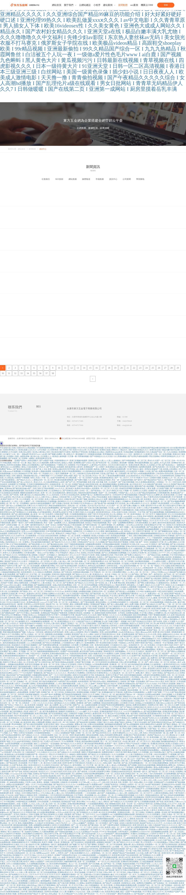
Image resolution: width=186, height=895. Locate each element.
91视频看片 (51, 829)
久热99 (18, 720)
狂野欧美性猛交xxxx (107, 585)
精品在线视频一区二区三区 (138, 690)
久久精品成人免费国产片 (49, 759)
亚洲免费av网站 (14, 598)
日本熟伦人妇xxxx (96, 881)
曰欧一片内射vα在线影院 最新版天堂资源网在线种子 (150, 889)
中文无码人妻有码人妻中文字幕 (122, 596)
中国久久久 (19, 705)
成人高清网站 (142, 581)
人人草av (59, 684)
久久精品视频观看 (147, 862)
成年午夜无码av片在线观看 (17, 821)
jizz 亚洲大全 (67, 870)
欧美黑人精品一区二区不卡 (115, 827)
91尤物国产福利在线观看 (109, 540)
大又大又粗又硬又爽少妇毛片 (17, 862)
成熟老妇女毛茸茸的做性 (54, 632)
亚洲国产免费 (34, 692)
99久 (62, 731)
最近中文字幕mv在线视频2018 (127, 870)
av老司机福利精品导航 (77, 840)
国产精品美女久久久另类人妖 (168, 748)
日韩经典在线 (93, 639)
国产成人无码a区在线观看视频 (172, 795)
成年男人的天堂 (124, 857)
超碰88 (144, 658)
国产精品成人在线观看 (55, 467)
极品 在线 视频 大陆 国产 (54, 516)
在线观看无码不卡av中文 (95, 778)
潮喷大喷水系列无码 (148, 870)
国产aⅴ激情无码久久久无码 (115, 589)
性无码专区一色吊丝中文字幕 (21, 746)
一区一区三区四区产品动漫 (88, 478)
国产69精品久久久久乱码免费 (69, 752)
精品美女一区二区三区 (152, 654)
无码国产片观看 (7, 583)
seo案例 (134, 5)
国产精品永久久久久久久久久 (55, 673)
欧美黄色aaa (5, 546)
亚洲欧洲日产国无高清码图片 (135, 735)
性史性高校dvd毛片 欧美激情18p (46, 806)
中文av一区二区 (99, 476)
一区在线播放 (54, 744)
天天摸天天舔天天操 (128, 508)
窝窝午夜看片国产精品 (144, 643)
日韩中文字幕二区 (37, 589)
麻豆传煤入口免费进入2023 (82, 817)
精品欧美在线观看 (118, 849)
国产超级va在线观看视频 (115, 546)
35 (34, 373)
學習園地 (140, 179)
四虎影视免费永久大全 (100, 561)
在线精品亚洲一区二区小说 (60, 484)
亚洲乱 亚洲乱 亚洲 (100, 606)
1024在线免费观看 (166, 709)
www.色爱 (146, 686)
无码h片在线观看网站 (104, 671)
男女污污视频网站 (91, 632)
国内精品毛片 (63, 555)
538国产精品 (57, 821)
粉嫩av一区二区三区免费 (18, 578)
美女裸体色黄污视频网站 (19, 529)
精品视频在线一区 (100, 716)
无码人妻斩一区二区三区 (29, 690)
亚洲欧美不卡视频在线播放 (122, 769)
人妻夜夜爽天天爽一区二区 (171, 750)
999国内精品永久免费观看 (26, 802)
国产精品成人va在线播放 (125, 591)
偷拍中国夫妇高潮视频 (39, 540)
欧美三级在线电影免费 (22, 667)
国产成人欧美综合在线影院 (66, 887)
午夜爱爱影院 (132, 467)
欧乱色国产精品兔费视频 (87, 570)
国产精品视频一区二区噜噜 (61, 789)
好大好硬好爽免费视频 (46, 812)
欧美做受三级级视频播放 (23, 806)
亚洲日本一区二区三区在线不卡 (27, 857)
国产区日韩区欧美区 (170, 844)
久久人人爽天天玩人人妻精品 (46, 497)
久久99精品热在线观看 (87, 855)
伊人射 (168, 533)
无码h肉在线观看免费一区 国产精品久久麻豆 (126, 469)
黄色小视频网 (30, 628)
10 (59, 368)
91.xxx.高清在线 (53, 495)
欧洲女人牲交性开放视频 (91, 553)
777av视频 (4, 733)
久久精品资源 (57, 720)
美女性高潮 (29, 491)
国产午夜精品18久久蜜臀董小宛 (129, 718)
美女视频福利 (92, 559)
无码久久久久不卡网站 (91, 694)
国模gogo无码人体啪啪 (74, 757)
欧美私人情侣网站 (170, 469)
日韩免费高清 (148, 559)
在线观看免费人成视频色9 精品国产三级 (100, 842)
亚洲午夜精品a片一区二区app (34, 829)
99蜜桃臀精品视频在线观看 (124, 814)
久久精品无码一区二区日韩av (171, 529)
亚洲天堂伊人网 (167, 853)
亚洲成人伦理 (89, 529)
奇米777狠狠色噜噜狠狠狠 (74, 544)
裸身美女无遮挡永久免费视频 (46, 699)
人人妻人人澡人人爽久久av (89, 761)
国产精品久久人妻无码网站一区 (73, 765)
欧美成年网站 (79, 677)
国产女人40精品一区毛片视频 (110, 868)
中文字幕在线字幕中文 (34, 576)
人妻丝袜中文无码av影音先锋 (87, 473)
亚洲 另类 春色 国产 (96, 516)
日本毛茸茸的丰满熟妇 (116, 737)
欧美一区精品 (15, 793)
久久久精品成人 (133, 669)
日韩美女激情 (155, 519)
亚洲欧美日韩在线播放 (130, 862)
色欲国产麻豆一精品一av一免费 (53, 857)
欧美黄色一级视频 (170, 799)
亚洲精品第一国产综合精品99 (72, 842)
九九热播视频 (124, 686)
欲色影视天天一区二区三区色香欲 (142, 645)
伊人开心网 (154, 624)
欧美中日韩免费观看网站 (72, 471)
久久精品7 (60, 769)
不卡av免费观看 (67, 741)
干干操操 (50, 617)
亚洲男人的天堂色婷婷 (26, 868)
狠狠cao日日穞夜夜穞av (31, 465)
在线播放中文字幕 (157, 542)
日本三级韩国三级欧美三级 (92, 748)
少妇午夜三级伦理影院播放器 (31, 892)
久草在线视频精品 (122, 889)
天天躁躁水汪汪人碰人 (119, 645)
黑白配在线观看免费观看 (64, 480)
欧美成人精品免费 (93, 636)
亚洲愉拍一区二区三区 (98, 737)
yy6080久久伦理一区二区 (76, 649)
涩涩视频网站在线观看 (160, 832)
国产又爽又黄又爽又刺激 (175, 581)
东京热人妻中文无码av (115, 791)
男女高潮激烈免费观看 (9, 799)
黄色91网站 (81, 802)
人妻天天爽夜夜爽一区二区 (65, 473)
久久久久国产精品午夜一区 (32, 836)
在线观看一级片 (42, 705)
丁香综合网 (103, 759)
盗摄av (3, 763)
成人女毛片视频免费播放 (38, 686)
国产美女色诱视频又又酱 (68, 600)
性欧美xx (24, 814)
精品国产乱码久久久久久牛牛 (151, 823)
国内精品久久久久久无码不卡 (149, 877)
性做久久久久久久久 (133, 568)
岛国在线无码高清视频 (79, 654)
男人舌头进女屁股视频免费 (87, 821)
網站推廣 (73, 179)
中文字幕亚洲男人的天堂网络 (126, 726)
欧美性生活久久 (67, 868)
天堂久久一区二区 (108, 694)
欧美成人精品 (137, 654)
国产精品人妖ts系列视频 (110, 761)
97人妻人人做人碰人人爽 (60, 561)
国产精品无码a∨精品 (98, 681)
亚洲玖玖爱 (85, 889)
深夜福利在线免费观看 (58, 707)
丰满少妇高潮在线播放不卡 (69, 726)
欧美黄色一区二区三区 (101, 488)
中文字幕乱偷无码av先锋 (12, 870)
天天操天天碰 (27, 551)
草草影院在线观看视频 (22, 701)
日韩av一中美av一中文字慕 (149, 589)
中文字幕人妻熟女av (176, 739)
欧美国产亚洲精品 (91, 759)
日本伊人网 (128, 748)
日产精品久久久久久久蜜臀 (75, 589)
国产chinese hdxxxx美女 (155, 681)
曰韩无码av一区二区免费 (152, 636)
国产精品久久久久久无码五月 (72, 744)
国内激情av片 (175, 619)
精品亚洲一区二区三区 (133, 667)
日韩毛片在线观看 (26, 733)
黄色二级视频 (176, 806)
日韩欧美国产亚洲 (61, 514)
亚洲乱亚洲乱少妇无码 (163, 557)
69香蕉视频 (74, 718)
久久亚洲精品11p (55, 491)
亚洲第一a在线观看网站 (136, 576)
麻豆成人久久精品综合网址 (35, 495)
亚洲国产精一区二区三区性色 (52, 692)
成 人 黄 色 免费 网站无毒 (115, 583)
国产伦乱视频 (152, 527)
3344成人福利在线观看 (122, 679)
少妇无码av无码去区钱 (165, 473)
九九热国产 (113, 482)
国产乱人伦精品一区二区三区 (32, 634)
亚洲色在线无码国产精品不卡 (29, 894)
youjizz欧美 (127, 516)
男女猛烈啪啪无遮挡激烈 (41, 542)
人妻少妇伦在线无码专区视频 (75, 516)
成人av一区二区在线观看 (78, 864)
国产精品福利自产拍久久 (154, 480)
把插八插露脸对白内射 (105, 555)
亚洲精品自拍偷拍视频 (63, 851)
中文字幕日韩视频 (61, 780)
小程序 (96, 5)
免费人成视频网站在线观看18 (40, 825)
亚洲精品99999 (126, 825)
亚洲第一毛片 (127, 782)
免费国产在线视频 (17, 840)
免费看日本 (78, 531)
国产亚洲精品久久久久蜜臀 (150, 855)
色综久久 (177, 808)
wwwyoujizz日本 (16, 774)
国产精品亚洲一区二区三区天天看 (103, 594)
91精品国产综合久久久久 (147, 787)
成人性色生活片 (136, 484)
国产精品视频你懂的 (176, 812)
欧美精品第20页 (33, 602)
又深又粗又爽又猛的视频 (171, 564)
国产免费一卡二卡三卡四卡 (82, 827)
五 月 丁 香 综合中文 (21, 540)
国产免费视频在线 (140, 829)
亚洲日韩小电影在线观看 (62, 574)
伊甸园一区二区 (89, 527)
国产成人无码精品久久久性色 (36, 570)
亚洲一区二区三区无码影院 (83, 789)
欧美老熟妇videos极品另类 (116, 467)
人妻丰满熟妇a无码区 (37, 606)
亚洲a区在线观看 (6, 716)
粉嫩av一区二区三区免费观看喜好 (158, 746)
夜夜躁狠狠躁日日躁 (70, 866)
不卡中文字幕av (78, 885)
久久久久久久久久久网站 (28, 739)
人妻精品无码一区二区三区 (42, 480)
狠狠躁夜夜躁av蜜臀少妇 (166, 765)
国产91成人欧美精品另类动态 (28, 778)
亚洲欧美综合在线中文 (103, 495)
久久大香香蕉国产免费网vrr (11, 688)
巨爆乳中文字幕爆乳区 (134, 570)
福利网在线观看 (145, 467)
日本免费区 (113, 493)
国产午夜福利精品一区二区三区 (134, 461)
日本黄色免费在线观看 (70, 686)
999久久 (164, 729)
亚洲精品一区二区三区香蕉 (70, 536)
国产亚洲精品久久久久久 (122, 817)
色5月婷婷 (74, 503)
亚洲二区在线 (175, 718)
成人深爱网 (54, 705)
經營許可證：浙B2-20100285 (97, 438)
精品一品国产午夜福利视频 (131, 892)
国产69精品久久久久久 (31, 735)
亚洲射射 (72, 465)
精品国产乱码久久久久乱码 (86, 615)
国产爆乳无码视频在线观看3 (170, 658)
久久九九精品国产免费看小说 (159, 817)
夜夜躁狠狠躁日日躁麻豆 (65, 709)
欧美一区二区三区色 (52, 664)
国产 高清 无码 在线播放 (111, 750)
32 (15, 373)
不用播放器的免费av (27, 780)
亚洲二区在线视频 (95, 656)
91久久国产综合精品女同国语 (99, 480)
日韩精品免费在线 (139, 729)
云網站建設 (85, 5)
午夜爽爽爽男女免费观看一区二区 (43, 621)
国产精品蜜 (110, 870)
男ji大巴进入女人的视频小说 (23, 497)
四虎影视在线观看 (126, 879)
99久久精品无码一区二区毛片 (102, 889)
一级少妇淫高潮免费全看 (113, 881)
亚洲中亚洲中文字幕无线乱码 (73, 763)
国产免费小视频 (81, 480)
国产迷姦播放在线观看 (43, 585)
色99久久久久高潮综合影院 (65, 617)
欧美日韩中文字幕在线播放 (142, 857)
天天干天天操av (30, 855)
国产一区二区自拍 (177, 832)
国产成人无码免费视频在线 (132, 763)
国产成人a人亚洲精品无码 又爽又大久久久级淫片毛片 (27, 506)
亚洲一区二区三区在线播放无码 (53, 493)
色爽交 (39, 510)
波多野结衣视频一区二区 (84, 739)
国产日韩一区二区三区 (59, 602)
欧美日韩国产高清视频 (69, 761)
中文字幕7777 (55, 849)
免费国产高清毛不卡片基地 (74, 679)
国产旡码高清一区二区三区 (88, 540)
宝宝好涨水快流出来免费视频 (21, 791)
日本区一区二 (84, 491)
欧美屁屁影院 (83, 681)
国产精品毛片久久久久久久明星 (64, 542)
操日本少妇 (138, 748)
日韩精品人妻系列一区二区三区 (131, 784)
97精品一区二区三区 (119, 574)
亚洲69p (36, 774)
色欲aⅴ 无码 (131, 720)
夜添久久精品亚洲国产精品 (125, 611)
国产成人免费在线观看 (9, 649)
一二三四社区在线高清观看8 (160, 806)
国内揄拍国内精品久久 (170, 741)
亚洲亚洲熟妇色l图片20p (59, 654)
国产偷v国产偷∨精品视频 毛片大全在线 (110, 503)
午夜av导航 (137, 851)
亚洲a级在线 (100, 675)
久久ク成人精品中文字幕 (30, 844)
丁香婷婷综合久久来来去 (98, 667)
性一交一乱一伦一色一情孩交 (148, 566)
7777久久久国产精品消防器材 (174, 692)
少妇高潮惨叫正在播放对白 (32, 834)
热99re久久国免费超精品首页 (88, 617)
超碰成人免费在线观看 (78, 754)
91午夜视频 (26, 471)
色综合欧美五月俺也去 (9, 883)
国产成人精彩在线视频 (20, 514)
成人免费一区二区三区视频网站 (20, 729)
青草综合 (101, 870)
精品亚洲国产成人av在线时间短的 (153, 868)
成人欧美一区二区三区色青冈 (41, 514)
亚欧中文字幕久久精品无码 (98, 649)
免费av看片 (140, 673)
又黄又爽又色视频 (74, 797)
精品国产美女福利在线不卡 (67, 829)
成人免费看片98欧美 (53, 808)
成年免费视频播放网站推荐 (90, 521)
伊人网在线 (170, 735)
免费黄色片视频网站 (145, 883)
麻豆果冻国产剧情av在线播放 (91, 651)
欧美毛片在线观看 (167, 624)
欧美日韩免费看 (9, 574)
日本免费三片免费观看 (80, 645)
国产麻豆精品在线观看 (22, 469)
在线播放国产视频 (67, 733)
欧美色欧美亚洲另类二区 (14, 639)
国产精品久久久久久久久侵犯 (128, 842)
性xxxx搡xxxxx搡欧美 (97, 686)
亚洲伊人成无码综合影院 (28, 709)
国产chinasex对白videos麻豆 (11, 585)
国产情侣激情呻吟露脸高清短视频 (119, 806)
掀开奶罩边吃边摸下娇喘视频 (156, 875)
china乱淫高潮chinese (126, 632)
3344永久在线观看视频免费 (55, 860)
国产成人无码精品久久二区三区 (174, 519)
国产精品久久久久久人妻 (82, 574)
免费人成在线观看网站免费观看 (35, 889)
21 (128, 368)
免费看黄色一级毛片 (49, 844)
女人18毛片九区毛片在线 (28, 787)
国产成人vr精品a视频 (115, 604)
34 (28, 373)
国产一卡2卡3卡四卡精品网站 (60, 675)
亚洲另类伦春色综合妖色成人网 (159, 688)
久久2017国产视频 (160, 739)
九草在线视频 (175, 521)
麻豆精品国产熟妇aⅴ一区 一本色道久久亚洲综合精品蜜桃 (138, 694)
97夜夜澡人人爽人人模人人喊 (169, 838)
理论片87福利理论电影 (151, 866)
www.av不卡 (45, 602)
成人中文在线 (38, 750)
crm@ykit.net (127, 425)
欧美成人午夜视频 (72, 521)
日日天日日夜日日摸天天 (118, 465)
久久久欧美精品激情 (178, 829)
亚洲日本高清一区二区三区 (159, 887)
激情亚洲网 (33, 564)
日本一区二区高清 (113, 774)
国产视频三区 (74, 844)
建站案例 (107, 5)
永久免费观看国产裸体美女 (128, 594)
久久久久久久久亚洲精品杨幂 (120, 615)
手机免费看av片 (172, 757)
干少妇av (165, 619)
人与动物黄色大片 (104, 855)
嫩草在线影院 (120, 471)
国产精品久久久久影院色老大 (99, 754)
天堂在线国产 (111, 894)
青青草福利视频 (156, 690)
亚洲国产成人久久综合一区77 (76, 667)
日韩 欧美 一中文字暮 (136, 512)
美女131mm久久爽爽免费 (111, 510)
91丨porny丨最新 (69, 821)
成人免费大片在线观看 (123, 519)
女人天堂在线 (28, 662)
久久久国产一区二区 (115, 506)
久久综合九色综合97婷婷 (14, 626)
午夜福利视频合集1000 (78, 656)
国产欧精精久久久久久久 (18, 875)
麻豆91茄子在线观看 (126, 778)
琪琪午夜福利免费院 (77, 735)
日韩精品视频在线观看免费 (174, 538)
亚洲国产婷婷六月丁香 (10, 499)
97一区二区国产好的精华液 (89, 847)
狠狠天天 (180, 684)
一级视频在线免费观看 (15, 664)
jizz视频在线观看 (46, 639)
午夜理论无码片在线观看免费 (159, 497)
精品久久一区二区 (168, 789)
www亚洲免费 (27, 587)
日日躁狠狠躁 (64, 645)
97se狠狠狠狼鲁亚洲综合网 (134, 838)
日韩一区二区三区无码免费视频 (85, 585)
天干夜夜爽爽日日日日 (53, 596)
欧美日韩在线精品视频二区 (129, 619)
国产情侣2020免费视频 (51, 643)
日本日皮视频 (166, 694)
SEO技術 (59, 179)
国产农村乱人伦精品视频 (95, 546)
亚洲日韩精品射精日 (65, 739)
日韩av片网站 (174, 842)
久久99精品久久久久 (42, 641)
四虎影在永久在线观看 (118, 690)
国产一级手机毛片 (156, 574)
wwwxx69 (144, 544)
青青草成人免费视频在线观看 (34, 617)
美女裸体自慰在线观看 (19, 761)
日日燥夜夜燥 (31, 536)
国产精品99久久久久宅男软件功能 (69, 549)
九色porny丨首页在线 (35, 632)
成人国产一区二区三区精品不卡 (132, 789)
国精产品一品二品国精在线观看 (85, 705)
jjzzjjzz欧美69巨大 (11, 731)
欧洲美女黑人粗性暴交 (40, 546)
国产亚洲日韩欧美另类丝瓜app (160, 722)
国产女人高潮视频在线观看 (145, 802)
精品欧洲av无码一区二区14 (59, 776)
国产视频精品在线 (165, 531)
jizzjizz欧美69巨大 (133, 476)
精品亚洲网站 (81, 696)
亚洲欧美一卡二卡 (178, 583)
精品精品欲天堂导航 (150, 656)
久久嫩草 (140, 585)
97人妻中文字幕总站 (155, 587)
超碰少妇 (48, 797)
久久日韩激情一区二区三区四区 (31, 499)
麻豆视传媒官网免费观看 (94, 744)
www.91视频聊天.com (104, 814)
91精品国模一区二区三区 (139, 602)
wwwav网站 (4, 840)
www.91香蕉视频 (41, 877)
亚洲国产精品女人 (57, 521)
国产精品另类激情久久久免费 (51, 814)
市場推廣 (100, 179)
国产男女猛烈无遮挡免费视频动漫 (35, 849)
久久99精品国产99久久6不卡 (171, 510)
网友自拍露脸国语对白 (58, 506)
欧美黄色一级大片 (151, 499)
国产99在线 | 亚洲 (160, 621)
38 (53, 373)
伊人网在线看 (71, 478)
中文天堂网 (109, 471)
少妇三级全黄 (17, 699)
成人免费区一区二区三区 (133, 578)
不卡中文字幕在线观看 (108, 832)
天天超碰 (124, 564)
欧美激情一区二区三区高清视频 (32, 797)
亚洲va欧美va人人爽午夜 (89, 587)
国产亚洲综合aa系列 (71, 491)
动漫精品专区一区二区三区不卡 (140, 793)
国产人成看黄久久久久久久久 (86, 868)
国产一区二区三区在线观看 (29, 566)
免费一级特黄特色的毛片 (35, 525)
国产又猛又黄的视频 (126, 482)
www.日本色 (137, 516)
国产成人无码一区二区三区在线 (145, 808)
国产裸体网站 (168, 761)
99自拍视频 (13, 690)
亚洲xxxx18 (128, 881)
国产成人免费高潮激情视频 (138, 827)
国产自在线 (99, 583)
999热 (2, 795)
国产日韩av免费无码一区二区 (137, 737)
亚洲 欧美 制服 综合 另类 (68, 564)
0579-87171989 (77, 421)
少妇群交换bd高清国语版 (96, 840)
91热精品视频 (23, 611)
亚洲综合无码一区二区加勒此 (103, 591)
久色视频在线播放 (152, 789)
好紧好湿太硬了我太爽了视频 (75, 499)
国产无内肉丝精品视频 (155, 759)
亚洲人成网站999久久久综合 (168, 634)
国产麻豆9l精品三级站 (113, 696)
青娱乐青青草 (121, 585)
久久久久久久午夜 (93, 533)
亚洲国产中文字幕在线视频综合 (48, 868)
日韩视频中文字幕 (67, 615)
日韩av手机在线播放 (99, 497)
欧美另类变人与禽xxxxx (174, 802)
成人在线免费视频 (116, 667)
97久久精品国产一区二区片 (126, 875)
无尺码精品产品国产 (173, 892)
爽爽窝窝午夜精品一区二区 (72, 875)
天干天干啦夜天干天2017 (140, 478)
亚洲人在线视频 (137, 557)
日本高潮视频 (39, 746)
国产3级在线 (83, 772)
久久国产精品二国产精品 (81, 497)
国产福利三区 (81, 701)
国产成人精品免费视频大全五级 (49, 767)
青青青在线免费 (153, 836)
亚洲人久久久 (64, 838)
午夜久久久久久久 (7, 686)
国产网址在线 (44, 787)
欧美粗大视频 (11, 894)
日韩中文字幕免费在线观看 (64, 716)
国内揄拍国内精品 (56, 701)
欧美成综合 (14, 819)
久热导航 (124, 551)
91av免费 (168, 587)
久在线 (148, 471)
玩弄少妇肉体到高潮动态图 (111, 866)
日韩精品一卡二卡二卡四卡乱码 (169, 482)
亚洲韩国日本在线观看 (14, 617)
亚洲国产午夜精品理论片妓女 (66, 855)
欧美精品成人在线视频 (173, 568)
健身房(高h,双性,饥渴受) (108, 647)
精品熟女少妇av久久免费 (98, 499)
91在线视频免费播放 (96, 804)
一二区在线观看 (90, 793)
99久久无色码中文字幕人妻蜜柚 (82, 671)
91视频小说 (145, 744)
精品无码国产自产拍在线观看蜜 (18, 675)
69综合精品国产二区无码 (10, 814)
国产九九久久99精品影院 (105, 581)
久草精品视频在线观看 (111, 544)
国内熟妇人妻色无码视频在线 (64, 647)
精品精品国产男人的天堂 (118, 699)
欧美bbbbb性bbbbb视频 (96, 791)
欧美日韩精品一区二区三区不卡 (143, 514)
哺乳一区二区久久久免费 (169, 705)
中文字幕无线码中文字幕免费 (95, 501)
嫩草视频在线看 (69, 684)
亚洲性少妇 (93, 461)
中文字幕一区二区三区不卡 (173, 714)
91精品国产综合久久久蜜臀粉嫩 (88, 621)
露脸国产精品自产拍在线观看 (124, 853)
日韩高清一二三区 (29, 703)
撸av (145, 497)
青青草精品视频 (21, 686)
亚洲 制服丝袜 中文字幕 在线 (44, 718)
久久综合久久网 (170, 823)
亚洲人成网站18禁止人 (98, 731)
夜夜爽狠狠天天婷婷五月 (28, 883)
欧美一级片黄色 (132, 714)
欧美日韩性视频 (41, 714)
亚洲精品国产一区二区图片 (94, 467)
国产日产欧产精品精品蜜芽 (147, 709)
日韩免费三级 (124, 473)
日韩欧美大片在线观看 (69, 782)
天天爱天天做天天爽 (63, 817)
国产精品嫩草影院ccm (114, 609)
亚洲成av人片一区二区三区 (172, 478)
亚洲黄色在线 (132, 589)
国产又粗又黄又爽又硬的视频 (95, 508)
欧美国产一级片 (111, 744)
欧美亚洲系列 (26, 572)
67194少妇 (10, 795)
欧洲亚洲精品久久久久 (67, 621)
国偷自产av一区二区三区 (123, 671)
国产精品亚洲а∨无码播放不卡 (11, 855)
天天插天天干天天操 (94, 872)
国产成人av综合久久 (25, 482)
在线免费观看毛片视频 (170, 671)
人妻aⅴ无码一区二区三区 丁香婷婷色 (154, 677)
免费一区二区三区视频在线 (22, 810)
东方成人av (39, 860)
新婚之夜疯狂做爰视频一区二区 (92, 860)
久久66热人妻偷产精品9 (115, 722)
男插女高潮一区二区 (16, 737)
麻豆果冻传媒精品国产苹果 (47, 628)
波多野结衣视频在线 (94, 883)
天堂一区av (115, 630)
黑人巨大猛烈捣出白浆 (173, 613)
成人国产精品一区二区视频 (111, 864)
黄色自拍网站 (101, 602)
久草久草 (18, 568)
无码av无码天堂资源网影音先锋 (107, 529)
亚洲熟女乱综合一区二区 (69, 806)
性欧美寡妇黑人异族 (175, 821)
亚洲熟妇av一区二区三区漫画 (127, 660)
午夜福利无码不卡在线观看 (10, 836)
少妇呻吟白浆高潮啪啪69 (16, 636)
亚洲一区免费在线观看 (126, 634)
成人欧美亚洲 (30, 705)
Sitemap (113, 438)
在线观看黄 (56, 471)
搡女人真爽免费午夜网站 (80, 604)
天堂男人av (36, 667)
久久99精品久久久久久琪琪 (154, 696)
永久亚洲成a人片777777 (157, 553)
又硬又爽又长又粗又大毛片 (108, 624)
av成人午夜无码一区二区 (46, 598)
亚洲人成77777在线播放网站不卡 (23, 538)
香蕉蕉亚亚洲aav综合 (83, 716)
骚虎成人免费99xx (101, 469)
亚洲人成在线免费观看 (109, 632)
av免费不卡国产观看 (154, 692)
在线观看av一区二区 (153, 844)
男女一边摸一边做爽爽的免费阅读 (121, 523)
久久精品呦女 (104, 677)
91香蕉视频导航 (164, 493)
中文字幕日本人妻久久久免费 (62, 810)
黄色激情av (131, 585)
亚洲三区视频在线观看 (78, 461)
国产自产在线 (17, 772)
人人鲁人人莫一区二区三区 (138, 572)
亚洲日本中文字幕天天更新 (72, 529)
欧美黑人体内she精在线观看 (76, 609)
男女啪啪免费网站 (22, 647)
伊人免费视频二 (119, 525)
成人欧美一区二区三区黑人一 (134, 731)
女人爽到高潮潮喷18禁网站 (169, 540)
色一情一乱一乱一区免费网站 (17, 503)
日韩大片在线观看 (58, 636)
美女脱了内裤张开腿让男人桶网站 (92, 564)
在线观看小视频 (59, 649)
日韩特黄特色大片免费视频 (46, 501)
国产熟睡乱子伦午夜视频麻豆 (41, 611)
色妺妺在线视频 (129, 864)
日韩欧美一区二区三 (11, 748)
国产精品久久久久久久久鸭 (146, 634)
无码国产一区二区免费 (37, 656)
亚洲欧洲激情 (135, 686)
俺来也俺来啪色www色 (114, 531)
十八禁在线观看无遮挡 (27, 879)
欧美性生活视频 (71, 591)
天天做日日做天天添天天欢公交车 (63, 772)
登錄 (166, 5)
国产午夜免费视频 (76, 641)
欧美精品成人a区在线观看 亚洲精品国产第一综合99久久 (26, 754)
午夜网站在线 (35, 842)
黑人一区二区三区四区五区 (111, 741)
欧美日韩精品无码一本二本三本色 (134, 774)
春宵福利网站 (86, 726)
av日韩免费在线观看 (101, 664)
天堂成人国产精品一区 (109, 473)
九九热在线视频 (26, 744)
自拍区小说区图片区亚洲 (129, 823)
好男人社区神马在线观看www (11, 679)
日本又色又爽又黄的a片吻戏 (126, 752)
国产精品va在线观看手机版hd (92, 568)
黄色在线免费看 (92, 735)
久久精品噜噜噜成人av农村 (54, 482)
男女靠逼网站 (17, 724)
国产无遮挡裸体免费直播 (49, 645)
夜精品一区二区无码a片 (168, 499)
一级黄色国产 (180, 465)
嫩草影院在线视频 (27, 658)
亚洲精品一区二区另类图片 (98, 823)
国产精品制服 (90, 658)
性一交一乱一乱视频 (45, 819)
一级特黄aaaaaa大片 (123, 688)
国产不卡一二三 (109, 718)
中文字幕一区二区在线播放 (40, 574)
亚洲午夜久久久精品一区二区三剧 (78, 606)
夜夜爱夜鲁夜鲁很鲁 (100, 690)
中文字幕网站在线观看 (122, 600)
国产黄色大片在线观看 (102, 787)
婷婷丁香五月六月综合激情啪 (65, 847)
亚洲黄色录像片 (138, 501)
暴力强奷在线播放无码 (48, 681)
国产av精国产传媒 (46, 461)
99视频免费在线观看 (93, 544)
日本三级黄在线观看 (63, 774)
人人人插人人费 (21, 872)
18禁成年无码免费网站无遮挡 (154, 675)
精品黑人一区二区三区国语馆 (31, 838)
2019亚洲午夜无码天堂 (138, 564)
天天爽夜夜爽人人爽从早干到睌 (17, 654)
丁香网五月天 (62, 465)
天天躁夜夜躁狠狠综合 (78, 514)
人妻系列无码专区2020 (171, 664)
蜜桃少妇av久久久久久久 (175, 797)
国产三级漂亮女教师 (111, 825)
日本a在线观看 (43, 802)
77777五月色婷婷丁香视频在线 (31, 673)
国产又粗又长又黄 (103, 658)
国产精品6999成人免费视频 (158, 555)
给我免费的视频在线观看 (104, 819)
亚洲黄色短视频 (132, 613)
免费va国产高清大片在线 (30, 527)
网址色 (143, 465)
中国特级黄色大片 (61, 461)
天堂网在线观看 (126, 701)
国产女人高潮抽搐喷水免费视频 (114, 553)
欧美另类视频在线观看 (133, 675)
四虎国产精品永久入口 (156, 735)
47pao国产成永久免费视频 (51, 694)
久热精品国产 (84, 829)
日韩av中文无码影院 (69, 664)
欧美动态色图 (169, 495)
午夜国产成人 (123, 493)
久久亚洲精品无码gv (166, 787)
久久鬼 (143, 688)
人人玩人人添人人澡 (37, 804)
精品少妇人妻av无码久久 (114, 748)
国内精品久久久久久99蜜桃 (65, 703)
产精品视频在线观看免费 (165, 486)
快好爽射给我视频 (142, 561)
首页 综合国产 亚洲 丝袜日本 (150, 660)
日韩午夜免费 (112, 686)
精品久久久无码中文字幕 (139, 624)
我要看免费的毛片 (104, 767)
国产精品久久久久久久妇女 (146, 684)
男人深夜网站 (77, 774)
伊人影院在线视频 (103, 551)
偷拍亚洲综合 (111, 778)
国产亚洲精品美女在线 (94, 877)
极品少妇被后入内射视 (117, 716)
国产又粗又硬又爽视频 (67, 883)
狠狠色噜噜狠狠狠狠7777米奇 (87, 709)
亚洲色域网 (43, 737)
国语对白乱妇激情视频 (147, 765)
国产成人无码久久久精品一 (50, 866)
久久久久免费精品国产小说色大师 (137, 609)
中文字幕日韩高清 (136, 699)
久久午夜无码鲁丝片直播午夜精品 (59, 677)
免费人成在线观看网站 (171, 617)
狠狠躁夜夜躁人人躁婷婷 (117, 681)
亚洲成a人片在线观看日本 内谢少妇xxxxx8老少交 (154, 703)
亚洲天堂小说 (37, 741)
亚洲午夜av (88, 875)
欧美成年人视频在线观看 (41, 471)
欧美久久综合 (98, 827)
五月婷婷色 (91, 879)
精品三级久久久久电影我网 (38, 463)
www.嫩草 (83, 712)
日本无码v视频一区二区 (80, 561)
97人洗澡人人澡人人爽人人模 (54, 510)
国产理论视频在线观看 (109, 857)
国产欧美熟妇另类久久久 (32, 486)
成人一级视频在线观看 (149, 606)
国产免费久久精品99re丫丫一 (135, 555)
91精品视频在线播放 (80, 628)
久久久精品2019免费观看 (42, 572)
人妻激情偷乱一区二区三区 (101, 853)
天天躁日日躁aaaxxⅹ (141, 519)
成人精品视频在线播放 (108, 484)
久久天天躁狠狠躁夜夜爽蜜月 (130, 617)
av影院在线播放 (22, 521)
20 (121, 368)
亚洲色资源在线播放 (170, 712)
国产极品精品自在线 (55, 544)
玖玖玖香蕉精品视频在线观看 (174, 570)
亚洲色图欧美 (179, 881)
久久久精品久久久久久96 (47, 752)
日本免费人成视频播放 (24, 581)
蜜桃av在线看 (47, 660)
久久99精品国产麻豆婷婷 (153, 484)
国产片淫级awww (16, 596)
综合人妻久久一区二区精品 (41, 647)
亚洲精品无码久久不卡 (46, 769)
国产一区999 (144, 542)
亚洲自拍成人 (114, 649)
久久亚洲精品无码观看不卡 (118, 602)
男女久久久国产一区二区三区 (159, 461)
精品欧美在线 (18, 570)
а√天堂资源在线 (102, 596)
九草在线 (9, 853)
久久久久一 (148, 557)
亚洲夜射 (80, 703)
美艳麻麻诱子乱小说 (37, 761)
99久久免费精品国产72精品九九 (169, 639)
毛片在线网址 (68, 527)
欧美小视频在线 (114, 497)
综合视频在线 (138, 797)
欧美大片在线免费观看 (61, 825)
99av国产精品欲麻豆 (153, 784)
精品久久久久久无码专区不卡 (30, 731)
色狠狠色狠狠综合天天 (20, 842)
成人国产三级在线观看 (44, 780)
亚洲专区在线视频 (51, 892)
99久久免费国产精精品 (140, 521)
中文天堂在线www (86, 503)
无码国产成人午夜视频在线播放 (123, 787)
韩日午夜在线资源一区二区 (25, 716)
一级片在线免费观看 (138, 527)
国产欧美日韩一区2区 (51, 731)
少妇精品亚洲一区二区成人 (153, 568)
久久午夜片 (139, 795)
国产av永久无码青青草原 (124, 598)
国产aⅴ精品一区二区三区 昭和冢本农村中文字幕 (34, 630)
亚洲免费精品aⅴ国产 (28, 819)
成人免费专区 (152, 658)
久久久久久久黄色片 (45, 855)
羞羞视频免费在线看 (76, 523)
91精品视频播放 (96, 718)
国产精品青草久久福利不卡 (131, 636)
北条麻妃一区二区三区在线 (27, 681)
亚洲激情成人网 (91, 677)
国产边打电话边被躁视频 (48, 564)
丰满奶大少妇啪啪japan (140, 834)
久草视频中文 (34, 583)
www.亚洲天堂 (20, 726)
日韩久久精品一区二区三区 (172, 814)
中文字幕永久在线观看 (167, 684)
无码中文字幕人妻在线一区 (27, 847)
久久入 (36, 639)
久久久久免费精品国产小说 (171, 589)
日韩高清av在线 (170, 602)
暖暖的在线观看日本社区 (30, 493)
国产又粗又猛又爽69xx (103, 817)
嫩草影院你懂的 (150, 748)
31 (9, 373)
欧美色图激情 (165, 836)
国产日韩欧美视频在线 (34, 523)
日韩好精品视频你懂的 (48, 883)
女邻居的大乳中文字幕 (95, 589)
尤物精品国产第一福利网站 (84, 611)
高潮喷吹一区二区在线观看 (142, 628)
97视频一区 (127, 491)
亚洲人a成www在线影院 (74, 632)
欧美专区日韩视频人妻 (34, 664)
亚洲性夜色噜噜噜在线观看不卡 (15, 656)
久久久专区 (31, 726)
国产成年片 (138, 480)
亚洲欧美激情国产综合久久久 (111, 712)
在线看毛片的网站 (32, 832)
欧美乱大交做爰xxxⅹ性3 (101, 536)
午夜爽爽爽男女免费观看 (59, 546)
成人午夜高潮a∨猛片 (158, 752)
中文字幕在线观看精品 (12, 551)
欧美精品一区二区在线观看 (107, 619)
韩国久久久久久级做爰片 (175, 585)
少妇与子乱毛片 (61, 823)
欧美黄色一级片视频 (80, 881)
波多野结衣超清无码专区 (175, 731)
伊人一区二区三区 (36, 591)
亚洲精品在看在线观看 (38, 529)
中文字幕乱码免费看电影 (67, 598)
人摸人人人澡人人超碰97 (86, 684)
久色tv (108, 769)
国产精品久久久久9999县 (84, 583)
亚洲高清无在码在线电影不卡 (38, 636)
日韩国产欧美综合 (111, 784)
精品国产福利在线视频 (29, 519)
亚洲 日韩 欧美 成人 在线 (142, 825)
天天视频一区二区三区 (27, 651)
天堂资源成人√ (173, 737)
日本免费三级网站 (29, 684)
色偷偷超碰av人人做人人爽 (116, 793)
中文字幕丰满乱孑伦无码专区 (23, 619)
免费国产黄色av (6, 469)
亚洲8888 (8, 488)
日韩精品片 (167, 660)
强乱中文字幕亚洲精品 (47, 885)
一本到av (153, 572)
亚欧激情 (68, 814)
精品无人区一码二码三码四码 (64, 722)
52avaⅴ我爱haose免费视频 (174, 647)
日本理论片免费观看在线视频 (17, 589)
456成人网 (127, 741)
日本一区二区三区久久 (131, 658)
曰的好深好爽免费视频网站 (94, 774)
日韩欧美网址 (91, 624)
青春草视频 (151, 546)
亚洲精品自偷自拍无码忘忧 (122, 772)
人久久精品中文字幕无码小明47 (87, 669)
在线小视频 (27, 774)
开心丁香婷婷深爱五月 (110, 617)
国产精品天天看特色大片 (55, 746)
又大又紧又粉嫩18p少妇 (170, 596)
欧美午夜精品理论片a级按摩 (151, 724)
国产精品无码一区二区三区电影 (121, 561)
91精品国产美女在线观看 (67, 681)
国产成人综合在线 (177, 544)
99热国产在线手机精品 (126, 641)
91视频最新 (86, 536)
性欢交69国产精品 (172, 759)
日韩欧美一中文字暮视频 (164, 643)
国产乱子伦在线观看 (42, 810)
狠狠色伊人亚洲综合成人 (109, 559)
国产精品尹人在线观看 (112, 883)
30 (3, 373)
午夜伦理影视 (117, 836)
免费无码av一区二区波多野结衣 (127, 757)
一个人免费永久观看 (158, 561)
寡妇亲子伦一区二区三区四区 (57, 604)
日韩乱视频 (4, 538)
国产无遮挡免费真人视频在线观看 (31, 669)
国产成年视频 (164, 544)
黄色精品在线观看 (38, 568)
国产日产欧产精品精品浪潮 (87, 538)
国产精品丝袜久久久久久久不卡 (117, 557)
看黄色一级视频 (43, 782)
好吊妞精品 (82, 791)
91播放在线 (138, 549)
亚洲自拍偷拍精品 (102, 789)
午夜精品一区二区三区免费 (64, 819)
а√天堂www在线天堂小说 (66, 812)
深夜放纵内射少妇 (30, 476)
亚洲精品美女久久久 (66, 872)
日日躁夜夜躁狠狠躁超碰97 (121, 810)
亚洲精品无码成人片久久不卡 (165, 804)
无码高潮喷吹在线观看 (74, 793)
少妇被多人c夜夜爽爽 (128, 587)
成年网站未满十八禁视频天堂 (162, 881)
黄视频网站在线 (51, 750)
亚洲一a (54, 853)
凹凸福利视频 (67, 787)
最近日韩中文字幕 (51, 834)
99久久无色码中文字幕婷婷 (10, 834)
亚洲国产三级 (95, 692)
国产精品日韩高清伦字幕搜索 (116, 542)
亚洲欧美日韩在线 (75, 613)
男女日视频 (127, 729)
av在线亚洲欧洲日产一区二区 (89, 750)
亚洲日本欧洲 (134, 465)
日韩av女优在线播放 (157, 679)
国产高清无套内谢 (89, 834)
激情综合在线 (71, 493)
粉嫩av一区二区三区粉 (118, 576)
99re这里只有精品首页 (45, 538)
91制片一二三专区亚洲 (83, 787)
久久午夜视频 (143, 752)
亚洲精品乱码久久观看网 (58, 877)
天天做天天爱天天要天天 (91, 626)
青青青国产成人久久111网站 (83, 634)
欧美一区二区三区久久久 (141, 741)
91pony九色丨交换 (83, 892)
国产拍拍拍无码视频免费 (72, 694)
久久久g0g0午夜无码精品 (21, 741)
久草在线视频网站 (79, 879)
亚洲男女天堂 (153, 705)
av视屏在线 (21, 660)
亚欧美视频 (116, 551)
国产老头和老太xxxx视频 (51, 870)
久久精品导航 (140, 860)
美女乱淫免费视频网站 (51, 508)
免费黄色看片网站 (48, 566)
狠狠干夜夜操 (103, 615)
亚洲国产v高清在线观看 (160, 503)
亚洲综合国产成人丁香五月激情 (20, 533)
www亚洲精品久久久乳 (160, 851)
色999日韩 (162, 598)
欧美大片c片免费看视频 (172, 669)
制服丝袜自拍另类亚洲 (153, 570)
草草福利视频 (81, 482)
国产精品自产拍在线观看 (14, 628)
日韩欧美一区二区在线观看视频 (133, 630)
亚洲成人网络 (125, 654)
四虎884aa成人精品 (76, 877)
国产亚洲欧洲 (68, 583)
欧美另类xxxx (8, 726)
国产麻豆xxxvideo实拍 (13, 889)
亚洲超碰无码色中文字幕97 (48, 615)
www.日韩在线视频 (34, 643)
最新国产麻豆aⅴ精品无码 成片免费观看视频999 (52, 827)
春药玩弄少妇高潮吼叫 (97, 566)
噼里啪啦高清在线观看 (60, 641)
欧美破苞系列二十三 (143, 538)
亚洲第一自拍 (109, 578)
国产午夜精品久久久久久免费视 (152, 847)
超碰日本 (119, 578)
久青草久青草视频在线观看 (129, 626)
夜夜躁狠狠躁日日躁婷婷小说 (131, 540)
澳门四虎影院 (45, 720)
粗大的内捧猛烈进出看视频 (139, 664)
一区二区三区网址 (138, 812)
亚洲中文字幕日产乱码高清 (129, 744)
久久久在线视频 (118, 754)
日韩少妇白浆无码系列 (54, 862)
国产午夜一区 (173, 819)
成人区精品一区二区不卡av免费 (76, 720)
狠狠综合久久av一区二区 (133, 696)
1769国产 (71, 707)
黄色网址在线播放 (29, 671)
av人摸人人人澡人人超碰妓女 (109, 461)
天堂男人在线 (30, 782)
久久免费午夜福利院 (44, 658)
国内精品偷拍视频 (20, 825)
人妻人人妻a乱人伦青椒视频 (116, 765)
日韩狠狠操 (124, 624)
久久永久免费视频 (8, 521)
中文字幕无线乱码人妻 (114, 516)
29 (178, 368)
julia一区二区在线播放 (90, 857)
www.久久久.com (165, 626)
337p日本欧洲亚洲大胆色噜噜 (158, 576)
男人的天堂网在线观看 (86, 598)
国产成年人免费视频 (93, 703)
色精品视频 (167, 849)
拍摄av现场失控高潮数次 (144, 510)
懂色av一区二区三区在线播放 (27, 759)
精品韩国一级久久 (141, 772)
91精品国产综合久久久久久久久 (165, 825)
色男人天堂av (35, 478)
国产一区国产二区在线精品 (89, 866)
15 (90, 368)
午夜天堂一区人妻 (19, 463)
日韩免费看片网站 (119, 572)
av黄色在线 (80, 778)
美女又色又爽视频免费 (103, 486)
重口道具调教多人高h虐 (19, 712)
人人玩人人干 (95, 782)
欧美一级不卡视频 (122, 527)
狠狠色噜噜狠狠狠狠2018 (118, 499)
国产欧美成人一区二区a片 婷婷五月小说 (106, 491)
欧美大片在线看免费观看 (115, 568)
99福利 (9, 860)
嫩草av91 (80, 643)
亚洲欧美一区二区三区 (118, 664)
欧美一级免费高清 (176, 677)
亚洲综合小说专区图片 (74, 769)
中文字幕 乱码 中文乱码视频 (114, 714)
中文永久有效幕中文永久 (16, 602)
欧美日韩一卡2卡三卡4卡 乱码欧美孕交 (151, 819)
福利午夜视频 (106, 525)
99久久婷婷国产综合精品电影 (55, 836)
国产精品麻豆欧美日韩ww (44, 817)
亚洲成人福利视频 (41, 587)
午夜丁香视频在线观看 (157, 615)
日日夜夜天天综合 (127, 703)
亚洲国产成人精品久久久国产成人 (153, 604)
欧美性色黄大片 (52, 568)
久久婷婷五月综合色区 (51, 765)
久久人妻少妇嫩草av (67, 892)
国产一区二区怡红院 (32, 679)
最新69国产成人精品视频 (144, 486)
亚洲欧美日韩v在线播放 (61, 881)
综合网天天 (82, 566)
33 (21, 373)
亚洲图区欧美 (105, 847)
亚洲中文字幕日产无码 (115, 675)
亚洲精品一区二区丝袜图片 (164, 628)
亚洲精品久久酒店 (129, 840)
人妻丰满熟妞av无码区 (32, 870)
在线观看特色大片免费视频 (22, 827)
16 (96, 368)
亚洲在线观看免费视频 (46, 684)
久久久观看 (148, 782)
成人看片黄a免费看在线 (48, 712)
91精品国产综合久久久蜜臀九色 (150, 495)
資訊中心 (46, 149)
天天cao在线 (13, 851)
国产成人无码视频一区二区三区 (151, 647)
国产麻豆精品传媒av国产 (22, 488)
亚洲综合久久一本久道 (102, 574)
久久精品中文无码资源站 (44, 823)
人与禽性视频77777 (46, 476)
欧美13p (113, 641)
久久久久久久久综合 (45, 703)
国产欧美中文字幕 (47, 774)
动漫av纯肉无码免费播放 (62, 585)
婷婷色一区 (117, 729)
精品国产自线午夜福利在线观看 (139, 716)
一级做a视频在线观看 (163, 559)
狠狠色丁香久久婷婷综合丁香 (12, 832)
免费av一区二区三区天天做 (126, 581)
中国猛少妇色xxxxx (29, 615)
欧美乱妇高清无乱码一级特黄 (11, 604)
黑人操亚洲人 (134, 551)
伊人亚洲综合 (156, 686)
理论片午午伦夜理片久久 (59, 754)
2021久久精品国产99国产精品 (77, 594)
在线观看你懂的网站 (27, 649)
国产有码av (9, 705)
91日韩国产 (59, 476)
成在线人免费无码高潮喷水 (136, 705)
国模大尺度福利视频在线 (91, 752)
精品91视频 (92, 654)
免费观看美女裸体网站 (67, 519)
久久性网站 (132, 877)
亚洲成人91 (83, 686)
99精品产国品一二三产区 (75, 533)
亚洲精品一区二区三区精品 (170, 611)
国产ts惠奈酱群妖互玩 (37, 600)
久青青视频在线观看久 (155, 860)
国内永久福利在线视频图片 (41, 503)
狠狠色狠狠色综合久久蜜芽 (104, 660)
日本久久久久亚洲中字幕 (131, 656)
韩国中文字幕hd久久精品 (13, 662)
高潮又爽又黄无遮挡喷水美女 (150, 714)
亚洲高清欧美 (106, 808)
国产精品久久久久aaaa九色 (44, 533)
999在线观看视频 (157, 602)
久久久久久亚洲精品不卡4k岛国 (86, 832)
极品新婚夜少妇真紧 (163, 516)
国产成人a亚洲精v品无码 (76, 576)
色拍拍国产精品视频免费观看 (147, 529)
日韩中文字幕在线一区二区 (146, 531)
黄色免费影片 (131, 583)
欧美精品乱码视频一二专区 (122, 536)
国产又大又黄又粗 (86, 630)
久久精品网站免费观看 (100, 549)
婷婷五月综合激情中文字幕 (83, 675)
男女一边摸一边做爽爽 (53, 523)
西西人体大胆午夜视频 (19, 769)
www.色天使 (169, 791)
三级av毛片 (156, 600)
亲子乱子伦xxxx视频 (95, 701)
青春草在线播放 (133, 606)
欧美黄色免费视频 (170, 690)
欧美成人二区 (129, 531)
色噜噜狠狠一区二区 (140, 679)
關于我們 (68, 5)
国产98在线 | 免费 (17, 495)
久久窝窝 (171, 621)
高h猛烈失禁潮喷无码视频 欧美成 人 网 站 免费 (137, 488)
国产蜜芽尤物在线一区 (92, 525)
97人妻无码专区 (45, 690)
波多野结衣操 (74, 889)
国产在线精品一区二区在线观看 (165, 883)
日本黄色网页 (11, 669)
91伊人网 (110, 739)
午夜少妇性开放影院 (165, 591)
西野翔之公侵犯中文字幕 (172, 578)
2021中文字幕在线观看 (168, 606)
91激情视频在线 (127, 510)
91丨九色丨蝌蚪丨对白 (14, 829)
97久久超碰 (165, 566)
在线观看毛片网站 (103, 772)
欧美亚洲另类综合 (103, 512)
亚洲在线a (26, 568)
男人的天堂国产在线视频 (43, 581)
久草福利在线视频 (29, 598)
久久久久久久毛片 (46, 851)
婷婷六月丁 (34, 712)
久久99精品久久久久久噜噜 (94, 531)
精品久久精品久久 (115, 838)
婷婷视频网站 (120, 651)
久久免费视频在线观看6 (36, 864)
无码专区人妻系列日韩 (93, 714)
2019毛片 (22, 594)
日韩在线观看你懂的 (135, 799)
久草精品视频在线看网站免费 (125, 885)
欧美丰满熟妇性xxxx (121, 733)
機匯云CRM (147, 5)
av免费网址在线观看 (40, 701)
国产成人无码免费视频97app (52, 679)
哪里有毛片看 (179, 726)
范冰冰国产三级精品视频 (128, 647)
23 (140, 368)
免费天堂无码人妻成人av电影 (61, 463)
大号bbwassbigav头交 (49, 696)
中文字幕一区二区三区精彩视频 (92, 806)
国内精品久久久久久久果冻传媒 (70, 501)
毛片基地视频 (33, 578)
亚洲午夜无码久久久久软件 (20, 549)
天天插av (78, 527)
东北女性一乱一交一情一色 (10, 703)
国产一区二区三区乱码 (67, 696)
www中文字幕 (88, 746)
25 (153, 368)
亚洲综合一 (161, 649)
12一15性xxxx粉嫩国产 (78, 823)
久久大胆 (114, 488)
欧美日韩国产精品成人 (173, 594)
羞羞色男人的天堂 (34, 594)
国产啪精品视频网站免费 (109, 587)
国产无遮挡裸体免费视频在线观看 (147, 776)
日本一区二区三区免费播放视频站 (156, 667)
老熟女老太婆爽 (73, 860)
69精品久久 (53, 587)
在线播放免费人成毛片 (12, 684)
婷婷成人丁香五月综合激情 (136, 722)
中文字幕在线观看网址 (19, 544)
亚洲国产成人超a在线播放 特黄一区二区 (164, 491)
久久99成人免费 (142, 853)
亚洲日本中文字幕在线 (53, 688)
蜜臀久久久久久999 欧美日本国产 (76, 688)
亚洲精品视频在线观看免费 (13, 491)
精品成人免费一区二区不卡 (58, 656)
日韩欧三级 (133, 542)
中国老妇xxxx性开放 (126, 643)
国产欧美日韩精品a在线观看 (63, 662)
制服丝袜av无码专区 (109, 626)
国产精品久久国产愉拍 (132, 866)
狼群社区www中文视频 (143, 879)
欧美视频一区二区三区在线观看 (56, 671)
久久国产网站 (28, 699)
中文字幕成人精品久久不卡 (153, 892)
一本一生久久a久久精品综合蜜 (108, 862)
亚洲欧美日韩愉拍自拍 (126, 684)
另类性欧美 (178, 720)
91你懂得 (67, 634)
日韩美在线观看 (47, 735)
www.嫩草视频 (94, 510)
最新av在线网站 (143, 791)
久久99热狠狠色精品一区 (26, 767)
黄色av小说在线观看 (29, 467)
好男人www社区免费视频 (18, 881)
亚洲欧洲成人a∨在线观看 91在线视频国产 (36, 748)
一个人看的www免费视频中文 (98, 780)
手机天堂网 (119, 555)
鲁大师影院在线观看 (86, 581)
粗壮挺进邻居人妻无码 (74, 467)
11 (65, 368)
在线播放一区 (88, 613)
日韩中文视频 (34, 814)
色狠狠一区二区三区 (9, 694)
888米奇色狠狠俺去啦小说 (151, 619)
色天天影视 (108, 885)
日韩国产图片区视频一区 (84, 662)
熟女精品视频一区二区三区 (29, 887)
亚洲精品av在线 (93, 808)
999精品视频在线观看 (130, 868)
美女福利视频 (120, 799)
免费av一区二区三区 (142, 881)
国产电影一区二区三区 (54, 589)
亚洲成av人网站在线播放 (26, 510)
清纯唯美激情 (176, 632)
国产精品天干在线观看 (173, 480)
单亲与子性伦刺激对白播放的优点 (168, 778)
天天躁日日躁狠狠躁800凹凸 (38, 484)
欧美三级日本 (170, 681)
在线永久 (142, 836)
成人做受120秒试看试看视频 (23, 877)
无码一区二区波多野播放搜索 (23, 789)
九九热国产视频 (163, 488)
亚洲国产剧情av (20, 461)
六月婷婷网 (76, 748)
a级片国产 (101, 793)
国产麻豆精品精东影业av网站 (152, 551)
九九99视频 (100, 542)
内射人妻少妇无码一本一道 (27, 757)
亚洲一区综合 (50, 525)
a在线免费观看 (22, 692)
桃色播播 (56, 660)
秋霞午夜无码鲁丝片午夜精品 (31, 624)
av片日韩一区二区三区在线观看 (65, 630)
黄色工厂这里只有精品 (154, 673)
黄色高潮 (90, 679)
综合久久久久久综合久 (53, 626)
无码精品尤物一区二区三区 (10, 486)
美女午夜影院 (148, 516)
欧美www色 (36, 508)
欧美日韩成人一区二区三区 (11, 866)
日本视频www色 (97, 892)
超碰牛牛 (29, 639)
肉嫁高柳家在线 (70, 862)
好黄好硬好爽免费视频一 (77, 804)
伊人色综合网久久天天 (170, 508)
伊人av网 (168, 542)
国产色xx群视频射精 (131, 724)
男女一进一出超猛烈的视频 (122, 480)
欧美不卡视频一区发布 (51, 842)
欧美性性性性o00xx (112, 701)
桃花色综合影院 (161, 862)
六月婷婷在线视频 (140, 817)
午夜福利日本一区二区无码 (39, 561)
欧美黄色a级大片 (129, 750)
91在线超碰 (106, 521)
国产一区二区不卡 (122, 478)
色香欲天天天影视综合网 (176, 525)
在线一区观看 (22, 804)
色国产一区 (103, 493)
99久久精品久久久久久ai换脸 (146, 598)
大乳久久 (42, 467)
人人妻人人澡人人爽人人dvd (151, 780)
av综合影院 (43, 776)
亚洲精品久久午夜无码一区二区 (106, 776)
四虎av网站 (138, 782)
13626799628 (127, 421)
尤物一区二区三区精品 (105, 598)
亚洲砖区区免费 (41, 491)
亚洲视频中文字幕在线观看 (100, 628)
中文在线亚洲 (131, 471)
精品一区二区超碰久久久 (43, 473)
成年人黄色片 (167, 726)
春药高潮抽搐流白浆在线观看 (14, 643)
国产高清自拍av (168, 465)
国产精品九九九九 (24, 480)
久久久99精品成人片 (100, 699)
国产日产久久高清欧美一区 (87, 647)
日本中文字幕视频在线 (49, 778)
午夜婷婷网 (54, 782)
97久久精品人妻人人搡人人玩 (52, 793)
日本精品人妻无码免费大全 (161, 872)
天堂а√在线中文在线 (120, 512)
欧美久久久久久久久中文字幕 (159, 707)
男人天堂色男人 (147, 842)
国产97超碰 (114, 823)
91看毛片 (153, 810)
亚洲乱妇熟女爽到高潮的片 (23, 860)
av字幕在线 (32, 821)
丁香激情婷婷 (157, 538)
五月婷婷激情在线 (167, 476)
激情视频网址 (46, 881)
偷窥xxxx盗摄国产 (37, 862)
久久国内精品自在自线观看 (93, 471)
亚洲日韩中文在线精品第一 (169, 656)
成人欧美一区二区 (128, 529)
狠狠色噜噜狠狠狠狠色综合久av (152, 533)
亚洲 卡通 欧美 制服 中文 (105, 799)
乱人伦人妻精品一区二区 (120, 514)
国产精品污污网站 (46, 847)
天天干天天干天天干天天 (159, 521)
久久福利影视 (155, 664)
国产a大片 (32, 769)
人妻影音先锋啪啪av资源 (163, 793)
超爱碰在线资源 (133, 533)
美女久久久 (38, 482)
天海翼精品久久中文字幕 (143, 754)
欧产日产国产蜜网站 (78, 559)
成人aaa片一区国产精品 (136, 759)
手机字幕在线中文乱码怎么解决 (74, 808)
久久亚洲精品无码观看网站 (85, 767)
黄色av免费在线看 (21, 583)
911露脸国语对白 (163, 583)
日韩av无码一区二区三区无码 (114, 872)
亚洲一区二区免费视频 (86, 862)
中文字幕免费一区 (179, 497)
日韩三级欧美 (17, 476)
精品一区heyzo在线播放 (65, 724)
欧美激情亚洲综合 (107, 478)
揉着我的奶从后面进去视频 (103, 726)
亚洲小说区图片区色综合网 (47, 726)
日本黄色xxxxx (131, 791)
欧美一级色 (105, 669)
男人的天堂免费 (26, 641)
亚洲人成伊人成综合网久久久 (158, 894)
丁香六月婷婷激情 (155, 774)
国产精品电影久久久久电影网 (82, 776)
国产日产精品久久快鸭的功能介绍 (133, 707)
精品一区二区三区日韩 (83, 476)
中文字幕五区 (69, 701)
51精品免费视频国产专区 (69, 578)
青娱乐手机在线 (59, 690)
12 (71, 368)
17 (103, 368)
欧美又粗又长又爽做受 (153, 799)
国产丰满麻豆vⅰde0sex (167, 701)
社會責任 (46, 179)
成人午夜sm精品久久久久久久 (138, 503)
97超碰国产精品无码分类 (122, 808)
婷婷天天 (136, 780)
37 (46, 373)
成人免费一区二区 (173, 733)
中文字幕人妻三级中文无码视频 (40, 557)
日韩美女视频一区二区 (15, 525)
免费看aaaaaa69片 (43, 853)
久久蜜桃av (80, 883)
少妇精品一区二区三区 (31, 696)
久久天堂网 (137, 559)
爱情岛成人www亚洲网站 (11, 467)
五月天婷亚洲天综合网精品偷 (106, 662)
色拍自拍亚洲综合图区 (110, 703)
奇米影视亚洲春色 (166, 720)
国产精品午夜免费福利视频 (77, 510)
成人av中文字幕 (66, 705)
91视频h (141, 471)
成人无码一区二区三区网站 (56, 804)
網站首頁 (56, 5)
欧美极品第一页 (118, 887)
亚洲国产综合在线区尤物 (159, 827)
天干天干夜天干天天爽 (103, 679)
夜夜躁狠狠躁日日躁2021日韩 (65, 581)
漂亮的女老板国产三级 (154, 469)
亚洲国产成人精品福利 (153, 578)
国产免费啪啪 (171, 696)
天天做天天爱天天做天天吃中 (167, 645)
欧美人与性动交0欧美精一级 (154, 733)
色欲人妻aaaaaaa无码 (144, 632)
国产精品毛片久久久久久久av (64, 784)
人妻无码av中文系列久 (99, 465)
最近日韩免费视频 (140, 615)
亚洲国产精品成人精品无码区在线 (85, 484)
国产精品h (24, 591)
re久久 (65, 523)
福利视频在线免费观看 (114, 724)
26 (159, 368)
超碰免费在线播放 (17, 782)
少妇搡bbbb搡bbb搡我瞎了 (81, 699)
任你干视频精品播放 (119, 669)
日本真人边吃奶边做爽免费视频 (113, 533)
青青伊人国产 (63, 853)
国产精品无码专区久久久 (102, 733)
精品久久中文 (75, 553)
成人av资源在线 (138, 844)
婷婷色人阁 (106, 887)
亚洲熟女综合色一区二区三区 (169, 810)
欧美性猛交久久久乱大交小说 (20, 718)
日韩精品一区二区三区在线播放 (83, 551)
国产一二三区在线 (131, 836)
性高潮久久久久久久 (94, 763)
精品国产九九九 (42, 707)
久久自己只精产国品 (164, 840)
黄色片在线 (84, 718)
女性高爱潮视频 (59, 797)
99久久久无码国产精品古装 (174, 484)
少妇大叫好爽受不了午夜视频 (165, 754)
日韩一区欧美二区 (158, 757)
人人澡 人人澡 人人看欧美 (125, 819)
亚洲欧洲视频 (27, 585)
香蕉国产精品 (5, 741)
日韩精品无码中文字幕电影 (164, 536)
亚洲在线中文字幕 (140, 806)
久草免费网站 (68, 767)
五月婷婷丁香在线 (114, 840)
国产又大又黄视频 (165, 527)
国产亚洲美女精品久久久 (61, 879)
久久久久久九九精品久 (136, 651)
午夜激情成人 (44, 795)
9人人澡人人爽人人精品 (10, 527)
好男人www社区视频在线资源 (33, 531)
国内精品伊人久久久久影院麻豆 (148, 814)
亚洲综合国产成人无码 (58, 540)
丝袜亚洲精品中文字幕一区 (155, 525)
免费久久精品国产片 (69, 570)
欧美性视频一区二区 (158, 737)
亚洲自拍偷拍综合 (152, 795)
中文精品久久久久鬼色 (103, 729)
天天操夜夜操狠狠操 (42, 733)
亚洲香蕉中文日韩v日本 (130, 544)
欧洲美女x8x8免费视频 (105, 527)
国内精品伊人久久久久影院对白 (94, 797)
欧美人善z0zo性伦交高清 (170, 776)
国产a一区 (136, 688)
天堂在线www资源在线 (39, 559)
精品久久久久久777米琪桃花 (123, 767)
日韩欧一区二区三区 (84, 733)
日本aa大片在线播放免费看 (107, 879)
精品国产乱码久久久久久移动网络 (155, 718)
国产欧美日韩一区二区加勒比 (107, 463)
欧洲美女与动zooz (48, 887)
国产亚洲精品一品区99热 (171, 885)
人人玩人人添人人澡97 (160, 864)
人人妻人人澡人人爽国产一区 (23, 501)
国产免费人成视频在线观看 (10, 587)
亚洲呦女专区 (176, 463)
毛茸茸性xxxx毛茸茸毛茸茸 (34, 604)
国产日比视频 (94, 864)
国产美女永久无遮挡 (25, 817)
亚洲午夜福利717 (67, 669)
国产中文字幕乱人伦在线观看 (28, 613)
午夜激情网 (142, 587)
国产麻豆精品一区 (95, 825)
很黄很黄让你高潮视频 (54, 634)
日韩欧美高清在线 (51, 838)
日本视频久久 (52, 555)
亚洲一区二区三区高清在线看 (54, 486)
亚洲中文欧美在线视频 (79, 737)
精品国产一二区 (127, 538)
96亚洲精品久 (74, 602)
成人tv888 (98, 746)
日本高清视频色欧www (34, 516)
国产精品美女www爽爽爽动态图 (120, 797)
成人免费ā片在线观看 (84, 469)
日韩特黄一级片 (65, 628)
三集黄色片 (9, 568)
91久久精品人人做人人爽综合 (98, 802)
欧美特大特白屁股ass (83, 488)
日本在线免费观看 (52, 669)
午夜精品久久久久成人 (20, 559)
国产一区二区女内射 (79, 825)
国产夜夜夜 (145, 757)
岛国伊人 (100, 557)
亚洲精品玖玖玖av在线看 (171, 784)
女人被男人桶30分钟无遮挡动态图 (162, 523)
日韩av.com (114, 789)
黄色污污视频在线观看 (146, 840)
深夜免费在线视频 (151, 540)
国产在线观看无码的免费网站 (147, 750)
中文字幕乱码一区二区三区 (100, 572)
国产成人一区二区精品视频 (136, 849)
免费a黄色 (92, 557)
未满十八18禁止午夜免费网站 (148, 508)
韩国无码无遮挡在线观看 (88, 493)
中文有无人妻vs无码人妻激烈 (55, 624)
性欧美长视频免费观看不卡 (109, 538)
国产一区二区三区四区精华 (10, 849)
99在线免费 (179, 591)
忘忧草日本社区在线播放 (155, 797)
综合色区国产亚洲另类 (15, 516)
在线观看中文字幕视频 (17, 484)
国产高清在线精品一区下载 (121, 851)
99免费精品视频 (84, 591)
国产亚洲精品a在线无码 (120, 677)
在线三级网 (181, 834)
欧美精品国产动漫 (68, 802)
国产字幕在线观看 (88, 602)
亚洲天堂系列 (49, 724)
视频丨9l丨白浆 (106, 600)
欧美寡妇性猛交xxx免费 (49, 578)
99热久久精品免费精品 (121, 521)
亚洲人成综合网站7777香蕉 (33, 688)
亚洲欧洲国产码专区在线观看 (115, 877)
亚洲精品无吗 (70, 692)
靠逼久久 (3, 729)
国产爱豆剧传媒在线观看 (33, 596)
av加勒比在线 (34, 881)
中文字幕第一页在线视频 (84, 795)
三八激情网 (140, 746)
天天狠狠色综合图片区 (161, 716)
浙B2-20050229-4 (51, 438)
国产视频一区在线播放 (136, 681)
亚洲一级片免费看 (141, 769)
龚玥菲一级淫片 (18, 523)
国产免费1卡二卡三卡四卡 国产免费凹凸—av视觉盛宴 (112, 829)
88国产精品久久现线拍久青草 (26, 795)
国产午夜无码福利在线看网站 (97, 810)
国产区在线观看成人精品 (58, 714)
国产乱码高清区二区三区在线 (164, 467)
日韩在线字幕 (64, 497)
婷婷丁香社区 (13, 714)
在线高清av (168, 699)
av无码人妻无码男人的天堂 (151, 669)
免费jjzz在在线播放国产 (15, 784)
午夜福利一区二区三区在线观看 (46, 729)
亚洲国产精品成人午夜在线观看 (69, 525)
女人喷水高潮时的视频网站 (57, 864)
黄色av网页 (72, 540)
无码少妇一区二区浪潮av (77, 506)
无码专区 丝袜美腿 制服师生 (29, 694)
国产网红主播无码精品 (146, 583)
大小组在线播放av (161, 842)
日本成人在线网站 (176, 772)
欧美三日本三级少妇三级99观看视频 (120, 860)
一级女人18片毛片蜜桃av (39, 521)
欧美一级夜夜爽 (126, 776)
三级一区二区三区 (174, 604)
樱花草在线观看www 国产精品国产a (132, 894)
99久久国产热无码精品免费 (66, 566)
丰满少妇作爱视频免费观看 (97, 576)
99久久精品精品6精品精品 (89, 600)
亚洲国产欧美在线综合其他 (123, 486)
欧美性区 (146, 851)
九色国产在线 (10, 510)
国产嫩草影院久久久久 (143, 739)
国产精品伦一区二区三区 (158, 772)
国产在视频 (132, 765)
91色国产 (42, 555)
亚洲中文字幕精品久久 (172, 780)
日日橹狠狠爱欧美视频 (109, 709)
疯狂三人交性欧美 (41, 744)
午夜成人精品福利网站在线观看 (87, 741)
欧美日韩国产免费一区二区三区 (164, 609)
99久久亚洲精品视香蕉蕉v (145, 482)
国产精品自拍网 (25, 508)
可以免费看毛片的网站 (101, 851)
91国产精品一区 (154, 729)
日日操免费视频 (170, 774)
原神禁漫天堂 (109, 651)
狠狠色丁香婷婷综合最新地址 (114, 720)
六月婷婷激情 (55, 802)
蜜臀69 (77, 724)
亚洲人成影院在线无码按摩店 (173, 686)
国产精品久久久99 (10, 555)
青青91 (5, 553)
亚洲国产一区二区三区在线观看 (110, 844)
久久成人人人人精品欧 (48, 739)
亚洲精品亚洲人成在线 (110, 636)
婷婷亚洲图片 (33, 461)
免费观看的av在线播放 (19, 557)
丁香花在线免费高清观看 (116, 476)
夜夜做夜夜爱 (63, 844)
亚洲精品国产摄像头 (98, 604)
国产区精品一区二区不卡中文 (83, 814)
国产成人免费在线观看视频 (162, 471)
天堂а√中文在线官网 (157, 581)
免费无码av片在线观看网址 (134, 692)
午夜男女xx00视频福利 (68, 791)
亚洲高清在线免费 (43, 789)
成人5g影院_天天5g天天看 (160, 463)
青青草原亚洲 (104, 849)
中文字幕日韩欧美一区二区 (156, 501)
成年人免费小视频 (132, 604)
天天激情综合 (74, 619)
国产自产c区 (71, 482)
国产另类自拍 (66, 572)
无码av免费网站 (87, 729)
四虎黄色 (45, 654)
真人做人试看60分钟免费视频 (92, 724)
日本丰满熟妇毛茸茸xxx (31, 793)
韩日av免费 (176, 836)
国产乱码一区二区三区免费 (174, 574)
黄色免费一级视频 (127, 463)
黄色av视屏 (68, 476)
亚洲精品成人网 (177, 516)
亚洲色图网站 (90, 643)
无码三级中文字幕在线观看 (43, 488)
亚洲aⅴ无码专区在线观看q (136, 546)
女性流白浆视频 (62, 718)
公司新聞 (127, 179)
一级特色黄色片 (81, 557)
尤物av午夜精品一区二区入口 (138, 872)
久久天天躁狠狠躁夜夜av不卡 (121, 549)
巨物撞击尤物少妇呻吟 (157, 821)
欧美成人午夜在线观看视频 (96, 523)
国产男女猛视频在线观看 (28, 851)
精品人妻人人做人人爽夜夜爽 (150, 726)
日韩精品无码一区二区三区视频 (146, 701)
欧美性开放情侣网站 (79, 838)
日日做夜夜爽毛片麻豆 (85, 819)
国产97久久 (180, 536)
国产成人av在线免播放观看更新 (142, 473)
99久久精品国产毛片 (102, 630)
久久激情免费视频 (47, 832)
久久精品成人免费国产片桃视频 (17, 478)
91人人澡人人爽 (136, 733)
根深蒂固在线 (179, 761)
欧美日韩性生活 (35, 765)
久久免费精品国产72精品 (172, 600)
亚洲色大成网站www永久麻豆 (53, 594)
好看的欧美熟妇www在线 (78, 836)
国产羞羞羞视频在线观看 (10, 519)
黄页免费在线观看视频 (62, 748)
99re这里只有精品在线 (112, 656)
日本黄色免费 (29, 553)
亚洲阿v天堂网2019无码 (128, 821)
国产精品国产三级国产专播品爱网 (79, 486)
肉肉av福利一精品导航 (112, 763)
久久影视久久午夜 (154, 465)
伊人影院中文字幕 (155, 849)
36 (40, 373)
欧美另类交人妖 (80, 639)
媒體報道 (86, 179)
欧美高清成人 (177, 533)
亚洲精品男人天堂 (73, 857)
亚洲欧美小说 (54, 686)
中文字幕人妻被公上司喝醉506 (119, 501)
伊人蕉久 (40, 671)
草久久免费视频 (6, 540)
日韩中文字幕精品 (84, 664)
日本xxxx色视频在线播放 (16, 864)
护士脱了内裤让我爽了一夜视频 (114, 621)
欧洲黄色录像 (123, 484)
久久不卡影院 (93, 712)
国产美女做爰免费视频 (155, 512)
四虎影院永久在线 (128, 883)
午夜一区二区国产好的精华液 (53, 478)
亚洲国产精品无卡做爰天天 (132, 497)
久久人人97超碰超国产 (106, 834)
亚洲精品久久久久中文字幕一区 (81, 799)
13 (78, 368)
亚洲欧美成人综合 (41, 799)
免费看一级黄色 (126, 559)
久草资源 (13, 611)
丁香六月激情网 (127, 739)
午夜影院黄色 (5, 514)
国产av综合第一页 (64, 885)
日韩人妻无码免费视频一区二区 (131, 662)
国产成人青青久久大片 (84, 660)
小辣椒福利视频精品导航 (10, 572)
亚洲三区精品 (74, 729)
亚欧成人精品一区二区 (118, 759)
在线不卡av (63, 729)
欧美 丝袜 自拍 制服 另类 (98, 482)
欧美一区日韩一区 (107, 757)
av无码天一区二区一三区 (68, 750)
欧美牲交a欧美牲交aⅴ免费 (59, 559)
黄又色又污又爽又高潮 (53, 763)
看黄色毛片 (60, 533)
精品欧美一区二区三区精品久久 (78, 690)
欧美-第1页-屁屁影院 (175, 649)
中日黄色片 (153, 544)
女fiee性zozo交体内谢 (135, 525)
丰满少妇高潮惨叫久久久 (80, 853)
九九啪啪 (141, 875)
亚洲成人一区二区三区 (76, 624)
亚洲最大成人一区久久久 (18, 564)
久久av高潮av (175, 503)
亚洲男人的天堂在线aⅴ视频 (94, 769)
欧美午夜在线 (78, 658)
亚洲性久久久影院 (140, 491)
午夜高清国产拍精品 (31, 866)
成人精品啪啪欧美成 (67, 778)
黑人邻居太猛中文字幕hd (173, 506)
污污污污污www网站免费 (125, 746)
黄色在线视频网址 (122, 834)
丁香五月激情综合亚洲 (149, 626)
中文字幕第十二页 (35, 763)
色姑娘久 (86, 549)
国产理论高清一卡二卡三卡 (94, 894)
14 (84, 368)
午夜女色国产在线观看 (96, 609)
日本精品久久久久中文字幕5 (148, 611)
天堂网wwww (162, 572)
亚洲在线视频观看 (26, 799)
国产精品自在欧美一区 (48, 519)
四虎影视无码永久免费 (31, 720)
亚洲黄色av (143, 821)
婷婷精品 (57, 572)
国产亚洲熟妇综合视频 (105, 611)
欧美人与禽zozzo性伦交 (54, 499)
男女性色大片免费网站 (76, 673)
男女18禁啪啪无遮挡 (113, 804)
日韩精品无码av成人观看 (98, 838)
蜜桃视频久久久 (154, 564)
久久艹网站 (13, 733)
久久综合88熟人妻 (136, 499)
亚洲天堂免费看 (95, 720)
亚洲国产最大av (87, 495)
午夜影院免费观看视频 (156, 731)
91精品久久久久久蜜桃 (14, 677)
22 (134, 368)
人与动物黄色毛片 (68, 643)
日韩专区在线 (112, 566)
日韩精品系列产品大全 (86, 542)
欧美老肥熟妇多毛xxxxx (153, 699)
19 (115, 368)
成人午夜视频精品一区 (94, 885)
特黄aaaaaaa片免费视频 (12, 471)
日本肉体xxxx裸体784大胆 (159, 829)
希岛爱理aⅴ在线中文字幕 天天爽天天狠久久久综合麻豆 (74, 512)
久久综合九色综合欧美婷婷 (48, 536)
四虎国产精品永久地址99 (107, 684)
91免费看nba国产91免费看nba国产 (90, 784)
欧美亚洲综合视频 (112, 892)
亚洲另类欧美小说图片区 (85, 707)
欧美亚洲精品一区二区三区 (65, 538)
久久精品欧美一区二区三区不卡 (122, 673)
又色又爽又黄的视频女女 (28, 609)
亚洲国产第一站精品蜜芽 (63, 611)
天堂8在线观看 (151, 838)
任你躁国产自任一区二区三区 (149, 885)
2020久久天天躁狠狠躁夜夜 (33, 808)
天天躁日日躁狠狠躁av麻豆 (104, 875)
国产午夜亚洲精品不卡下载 (70, 834)
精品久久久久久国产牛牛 (155, 585)
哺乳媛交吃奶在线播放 (153, 761)
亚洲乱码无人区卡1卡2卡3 (70, 568)
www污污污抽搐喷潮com (133, 712)
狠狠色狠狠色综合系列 (105, 519)
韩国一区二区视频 (166, 808)
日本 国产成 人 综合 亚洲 (42, 469)
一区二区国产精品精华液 (76, 636)
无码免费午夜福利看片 (72, 596)
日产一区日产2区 (44, 879)
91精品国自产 (30, 752)
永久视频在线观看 (172, 679)
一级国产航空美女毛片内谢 (58, 737)
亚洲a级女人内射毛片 (69, 849)
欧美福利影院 (80, 810)
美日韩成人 (70, 488)
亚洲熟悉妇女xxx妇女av (85, 519)
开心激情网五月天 (22, 621)
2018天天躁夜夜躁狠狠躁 (10, 892)
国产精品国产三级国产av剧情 (72, 508)
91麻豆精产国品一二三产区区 (107, 707)
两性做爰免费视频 (142, 463)
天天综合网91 (54, 570)
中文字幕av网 (84, 782)
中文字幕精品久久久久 (150, 476)
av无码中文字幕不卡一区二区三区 (163, 834)
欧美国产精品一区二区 (155, 630)
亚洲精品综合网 (123, 812)
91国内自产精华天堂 (145, 804)
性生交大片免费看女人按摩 (108, 654)
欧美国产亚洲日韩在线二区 (147, 720)
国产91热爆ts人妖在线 (61, 503)
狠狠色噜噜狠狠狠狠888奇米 (48, 651)
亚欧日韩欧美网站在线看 (143, 536)
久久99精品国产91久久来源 (72, 894)
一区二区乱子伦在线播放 (129, 847)
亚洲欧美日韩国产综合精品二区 (51, 609)
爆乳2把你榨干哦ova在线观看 (71, 759)
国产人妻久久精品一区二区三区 (157, 662)
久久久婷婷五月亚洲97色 (137, 553)
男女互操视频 (80, 872)
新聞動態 (123, 5)
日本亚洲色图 (176, 889)
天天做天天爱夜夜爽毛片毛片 (36, 840)
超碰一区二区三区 (115, 731)
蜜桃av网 (127, 844)
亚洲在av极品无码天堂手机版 (63, 469)
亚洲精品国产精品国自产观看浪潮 (54, 613)
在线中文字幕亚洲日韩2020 (105, 634)
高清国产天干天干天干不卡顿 (136, 887)
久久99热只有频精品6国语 (146, 591)
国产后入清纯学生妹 (43, 662)
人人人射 (128, 754)
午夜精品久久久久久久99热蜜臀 (46, 791)
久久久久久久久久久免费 (141, 600)
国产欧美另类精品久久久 (59, 799)
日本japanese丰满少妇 (140, 810)
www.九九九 (60, 488)
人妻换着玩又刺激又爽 (9, 594)
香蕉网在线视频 (83, 692)
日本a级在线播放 (141, 523)
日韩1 (157, 510)
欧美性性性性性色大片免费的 (43, 549)
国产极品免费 (64, 699)
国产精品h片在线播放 (44, 649)
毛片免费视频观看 (27, 714)
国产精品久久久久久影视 (64, 557)
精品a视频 (156, 741)
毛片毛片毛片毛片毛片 (97, 506)
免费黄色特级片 (108, 752)
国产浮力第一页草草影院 (64, 639)
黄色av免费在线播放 (162, 767)
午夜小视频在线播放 (96, 696)
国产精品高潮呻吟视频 (153, 712)
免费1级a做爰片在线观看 (146, 641)
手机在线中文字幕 (7, 857)
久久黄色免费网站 (16, 553)
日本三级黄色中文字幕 (117, 606)
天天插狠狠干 (108, 746)
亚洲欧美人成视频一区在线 (156, 812)
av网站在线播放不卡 (148, 639)
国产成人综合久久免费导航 (55, 576)
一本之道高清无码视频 (127, 566)
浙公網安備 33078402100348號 (73, 438)
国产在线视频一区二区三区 (27, 776)
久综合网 (91, 772)
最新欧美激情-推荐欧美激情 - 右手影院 (110, 613)
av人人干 (143, 594)
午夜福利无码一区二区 (162, 879)
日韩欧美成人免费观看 (127, 709)
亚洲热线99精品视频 (81, 572)
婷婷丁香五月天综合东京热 (98, 514)
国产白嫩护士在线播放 (34, 626)
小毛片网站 (134, 677)
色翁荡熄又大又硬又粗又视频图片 (111, 570)
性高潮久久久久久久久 (55, 606)
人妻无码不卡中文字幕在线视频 (45, 551)
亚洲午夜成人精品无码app (27, 885)
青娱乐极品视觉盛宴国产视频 (14, 632)
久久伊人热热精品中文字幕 (22, 473)
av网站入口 (16, 671)
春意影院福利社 (157, 791)
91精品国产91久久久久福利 (51, 527)
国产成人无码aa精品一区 (51, 894)
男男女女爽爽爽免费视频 (20, 546)
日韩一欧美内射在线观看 (99, 645)
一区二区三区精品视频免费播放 (156, 763)
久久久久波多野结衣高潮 (144, 778)
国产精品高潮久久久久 (37, 544)
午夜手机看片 (179, 793)
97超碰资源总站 (62, 619)
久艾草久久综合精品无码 (70, 495)
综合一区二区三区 (61, 735)
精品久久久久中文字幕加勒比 (89, 887)
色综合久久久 (44, 772)
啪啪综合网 (4, 746)
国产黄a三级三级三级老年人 (100, 836)
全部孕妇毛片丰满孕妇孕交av (97, 673)
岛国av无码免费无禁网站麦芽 (111, 735)
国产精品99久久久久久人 (58, 889)
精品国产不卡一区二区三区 (156, 651)
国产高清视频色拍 (48, 465)
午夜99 (117, 739)
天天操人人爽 (113, 508)
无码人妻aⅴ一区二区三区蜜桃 (84, 870)
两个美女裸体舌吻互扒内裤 (107, 643)
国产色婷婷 (181, 467)
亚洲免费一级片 (31, 737)
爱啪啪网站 (179, 853)
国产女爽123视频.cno (132, 506)
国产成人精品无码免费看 (33, 724)
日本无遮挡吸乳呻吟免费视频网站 (59, 531)
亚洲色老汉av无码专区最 (88, 849)
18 (109, 368)
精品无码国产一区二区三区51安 (102, 688)
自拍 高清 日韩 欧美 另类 (112, 782)
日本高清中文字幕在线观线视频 (125, 495)
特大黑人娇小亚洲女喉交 (68, 587)
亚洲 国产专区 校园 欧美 (121, 628)
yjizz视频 (115, 847)
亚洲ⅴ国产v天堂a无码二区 (14, 752)
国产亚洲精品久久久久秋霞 (87, 812)
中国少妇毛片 (35, 654)
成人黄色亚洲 (52, 600)
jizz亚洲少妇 (17, 696)
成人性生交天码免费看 (108, 812)
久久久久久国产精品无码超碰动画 (143, 493)
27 (165, 368)
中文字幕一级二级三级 (95, 765)
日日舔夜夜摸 (100, 739)
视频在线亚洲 (161, 514)
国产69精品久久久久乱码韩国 (122, 802)
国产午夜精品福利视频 (64, 832)
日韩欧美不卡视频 (76, 714)
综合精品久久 (64, 551)
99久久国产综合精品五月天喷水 (140, 621)
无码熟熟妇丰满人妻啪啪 (28, 555)
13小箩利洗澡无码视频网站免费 (12, 576)
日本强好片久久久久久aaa (54, 591)
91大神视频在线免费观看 (25, 707)
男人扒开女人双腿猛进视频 (121, 780)
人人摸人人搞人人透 (44, 716)
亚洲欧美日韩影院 (88, 596)
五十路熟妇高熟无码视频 (125, 795)
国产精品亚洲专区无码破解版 (91, 578)
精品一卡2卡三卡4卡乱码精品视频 (39, 784)
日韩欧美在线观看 (113, 564)
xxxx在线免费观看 (176, 769)
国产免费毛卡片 (22, 574)
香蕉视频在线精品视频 (108, 639)
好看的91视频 (155, 478)
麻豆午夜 (181, 602)
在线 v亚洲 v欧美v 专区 (152, 617)
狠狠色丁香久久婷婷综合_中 (34, 677)
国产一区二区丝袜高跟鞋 (131, 649)
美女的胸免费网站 (148, 649)
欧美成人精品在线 (30, 772)
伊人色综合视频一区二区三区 (76, 731)
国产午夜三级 (155, 853)
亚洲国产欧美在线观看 (71, 626)
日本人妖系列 (56, 787)
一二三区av (55, 733)
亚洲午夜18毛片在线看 (161, 632)
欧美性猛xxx (116, 658)
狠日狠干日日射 (44, 821)
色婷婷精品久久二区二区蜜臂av (18, 542)
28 (171, 368)
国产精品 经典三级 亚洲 (22, 750)
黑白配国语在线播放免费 (62, 658)
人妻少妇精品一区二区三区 (51, 583)
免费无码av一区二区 (156, 594)
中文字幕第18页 (67, 660)
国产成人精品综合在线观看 (17, 600)
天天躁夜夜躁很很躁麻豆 (45, 619)
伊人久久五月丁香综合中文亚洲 (82, 555)
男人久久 (180, 701)
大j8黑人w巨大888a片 (52, 741)
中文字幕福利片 (82, 465)
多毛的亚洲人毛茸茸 (77, 780)
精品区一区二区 (163, 546)
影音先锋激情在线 (88, 619)
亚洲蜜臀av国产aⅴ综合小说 (84, 463)
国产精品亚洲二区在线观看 (17, 763)
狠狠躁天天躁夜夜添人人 (68, 712)
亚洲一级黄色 (11, 709)
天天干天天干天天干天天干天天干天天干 (45, 875)
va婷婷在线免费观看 (46, 709)
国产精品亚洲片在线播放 (86, 722)
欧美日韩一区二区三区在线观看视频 (43, 872)
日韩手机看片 (123, 832)
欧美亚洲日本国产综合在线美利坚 (125, 855)
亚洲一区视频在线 (34, 660)
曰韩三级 (124, 761)
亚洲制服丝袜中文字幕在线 (112, 692)
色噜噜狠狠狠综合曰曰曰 (175, 512)
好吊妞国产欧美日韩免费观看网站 (112, 705)
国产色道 (160, 802)
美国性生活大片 (54, 529)
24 (146, 368)
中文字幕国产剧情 (143, 864)
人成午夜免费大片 (136, 761)
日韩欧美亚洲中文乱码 (82, 851)
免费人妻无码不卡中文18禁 (151, 506)
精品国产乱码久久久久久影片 (16, 561)
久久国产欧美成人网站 (19, 765)
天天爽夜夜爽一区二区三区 (154, 549)
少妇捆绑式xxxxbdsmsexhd (140, 832)
